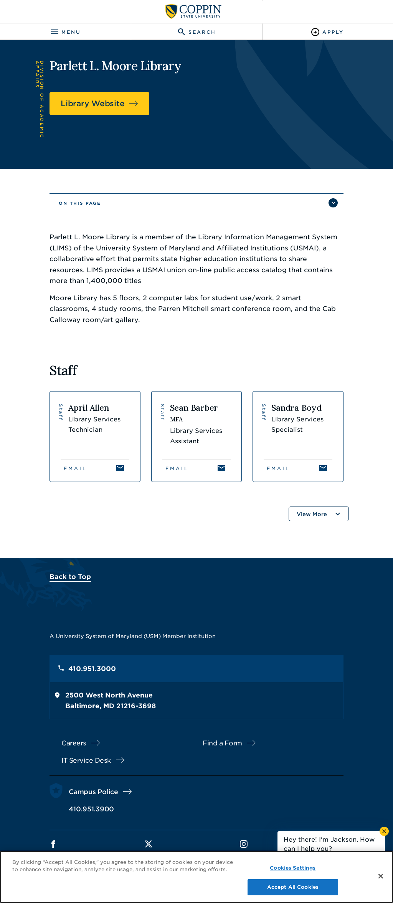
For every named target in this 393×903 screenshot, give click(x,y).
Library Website (92, 103)
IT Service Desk (86, 760)
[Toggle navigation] (65, 32)
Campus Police (93, 792)
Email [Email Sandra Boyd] (278, 468)
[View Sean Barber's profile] (197, 436)
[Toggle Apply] (327, 32)
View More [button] (312, 514)
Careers (73, 743)
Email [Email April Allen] (75, 468)
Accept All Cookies (293, 887)
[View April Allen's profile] (95, 436)
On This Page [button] (80, 203)
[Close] (380, 876)
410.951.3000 (92, 669)
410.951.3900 (91, 809)
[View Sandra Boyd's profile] (298, 436)
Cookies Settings (292, 868)
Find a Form (222, 743)
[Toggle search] (196, 32)
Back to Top (70, 577)
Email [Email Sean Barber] (177, 468)
